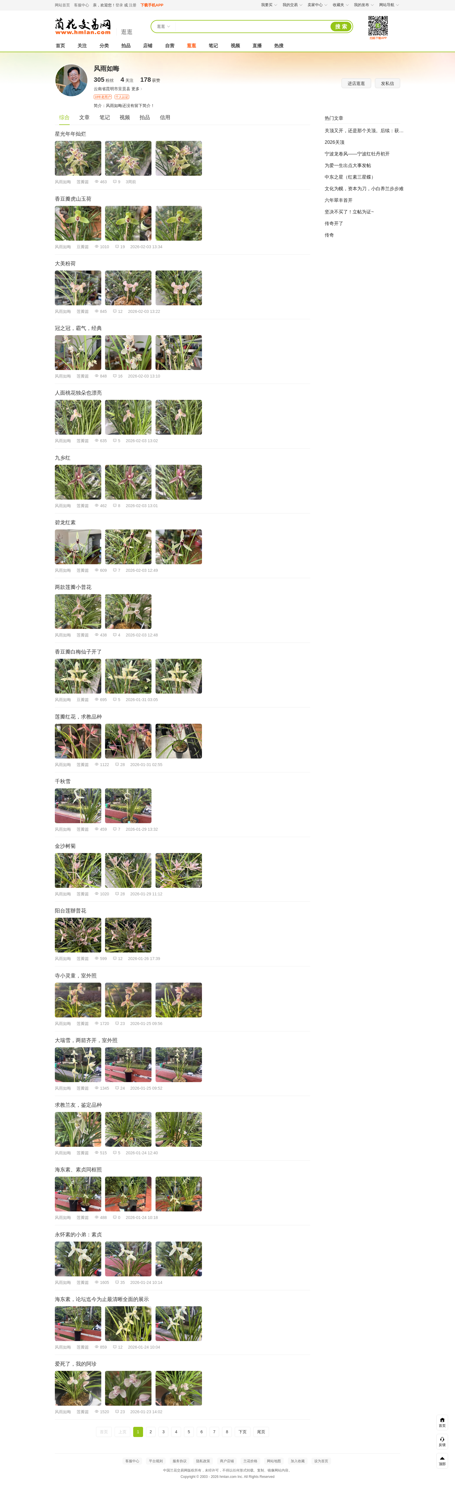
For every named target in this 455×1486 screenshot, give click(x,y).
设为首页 (321, 1461)
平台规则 (156, 1461)
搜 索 (341, 27)
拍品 (126, 45)
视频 (235, 45)
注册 (132, 5)
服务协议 (180, 1461)
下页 (243, 1431)
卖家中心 (318, 5)
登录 (119, 5)
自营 (169, 45)
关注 (82, 45)
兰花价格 (250, 1461)
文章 (84, 117)
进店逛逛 (356, 83)
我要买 (269, 5)
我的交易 (293, 5)
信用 (165, 117)
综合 (64, 117)
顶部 (442, 1461)
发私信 (387, 83)
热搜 (279, 45)
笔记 (213, 45)
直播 (257, 45)
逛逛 (127, 32)
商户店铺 (227, 1461)
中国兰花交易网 (83, 26)
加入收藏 (298, 1461)
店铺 (147, 45)
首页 (60, 45)
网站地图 (274, 1461)
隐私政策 (203, 1461)
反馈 (442, 1442)
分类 (104, 45)
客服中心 (81, 5)
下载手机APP (151, 5)
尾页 (261, 1431)
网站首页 (62, 5)
